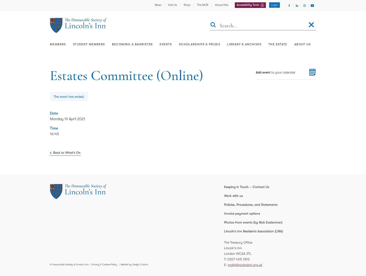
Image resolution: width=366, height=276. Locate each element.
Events (166, 44)
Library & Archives (244, 44)
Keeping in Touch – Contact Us (246, 187)
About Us (302, 44)
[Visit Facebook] (289, 5)
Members (58, 44)
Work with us (233, 196)
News (158, 5)
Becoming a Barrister (132, 44)
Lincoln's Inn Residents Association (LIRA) (253, 231)
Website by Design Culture (134, 264)
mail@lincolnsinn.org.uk (245, 265)
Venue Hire (221, 5)
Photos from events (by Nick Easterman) (253, 222)
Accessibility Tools (248, 5)
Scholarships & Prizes (199, 44)
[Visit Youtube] (312, 5)
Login (274, 5)
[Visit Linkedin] (297, 5)
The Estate (277, 44)
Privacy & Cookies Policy (104, 264)
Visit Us (172, 5)
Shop (187, 5)
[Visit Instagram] (304, 5)
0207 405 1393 (238, 259)
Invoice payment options (242, 213)
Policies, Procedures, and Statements (251, 204)
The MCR (202, 5)
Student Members (89, 44)
